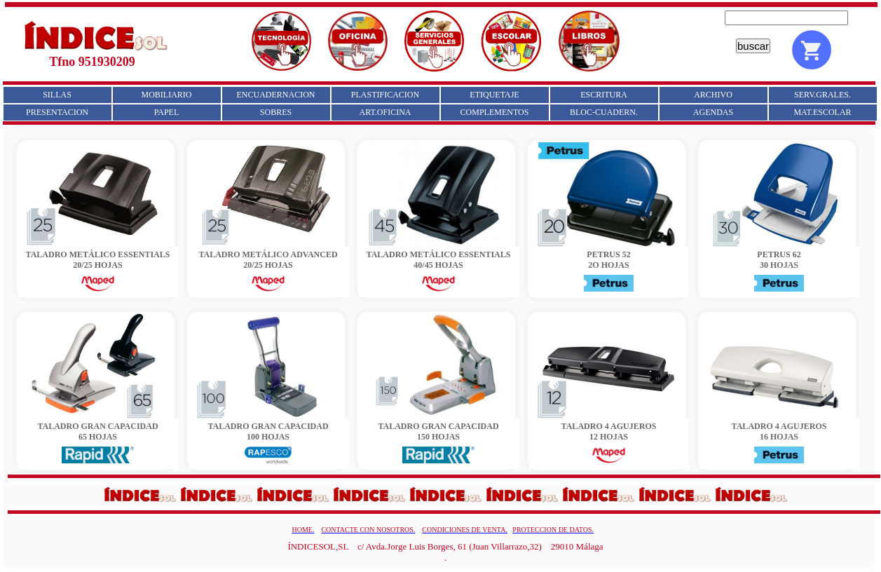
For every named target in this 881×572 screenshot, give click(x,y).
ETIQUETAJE (494, 95)
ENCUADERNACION (276, 95)
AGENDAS (713, 112)
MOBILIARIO (167, 95)
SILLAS (57, 95)
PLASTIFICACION (385, 95)
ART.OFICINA (385, 112)
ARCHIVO (713, 95)
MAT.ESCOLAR (822, 112)
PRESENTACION (57, 112)
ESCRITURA (603, 95)
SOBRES (276, 112)
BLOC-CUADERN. (604, 112)
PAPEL (166, 112)
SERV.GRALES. (822, 95)
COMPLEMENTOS (494, 112)
